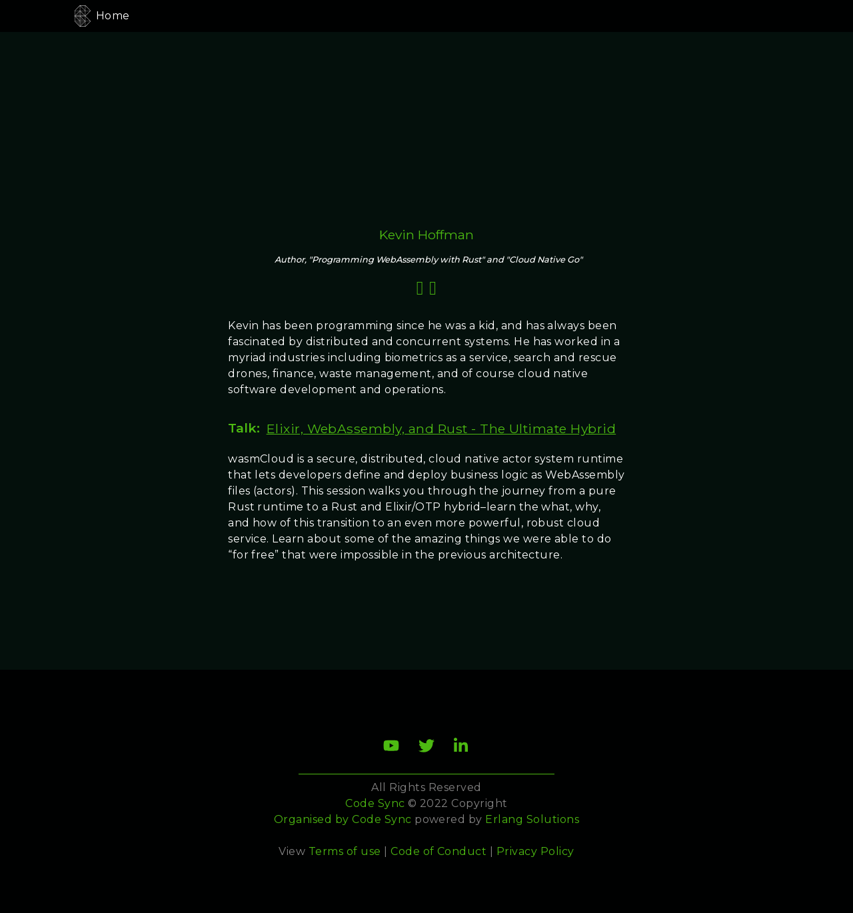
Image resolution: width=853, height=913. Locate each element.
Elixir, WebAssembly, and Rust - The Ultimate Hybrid (441, 429)
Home (113, 15)
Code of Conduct (438, 851)
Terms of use (345, 851)
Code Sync (381, 819)
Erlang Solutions (532, 819)
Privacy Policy (535, 851)
